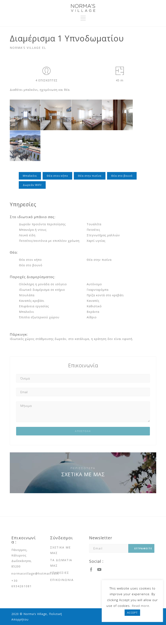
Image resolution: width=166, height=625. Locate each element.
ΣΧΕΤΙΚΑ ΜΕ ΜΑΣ (83, 474)
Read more (140, 606)
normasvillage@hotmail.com (35, 573)
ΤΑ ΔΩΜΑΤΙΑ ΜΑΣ (61, 562)
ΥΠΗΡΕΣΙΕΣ (59, 573)
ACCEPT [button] (132, 612)
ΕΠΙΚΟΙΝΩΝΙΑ (62, 580)
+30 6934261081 (21, 583)
